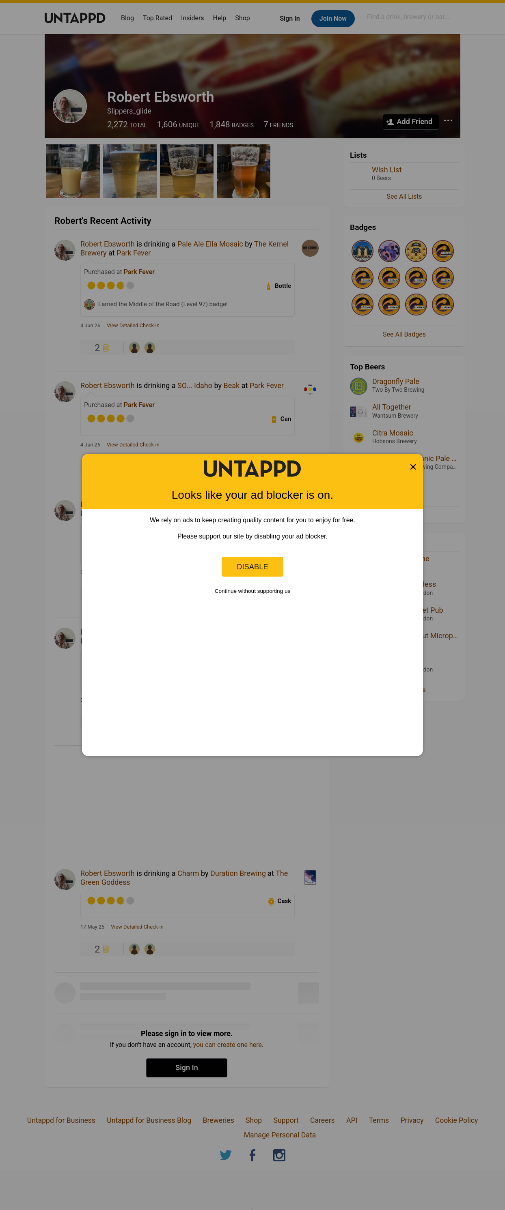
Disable (252, 566)
